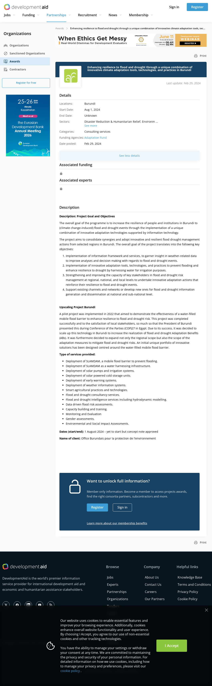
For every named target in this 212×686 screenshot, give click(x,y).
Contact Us (153, 584)
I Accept (172, 645)
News (113, 15)
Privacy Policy (188, 592)
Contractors (15, 69)
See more (90, 125)
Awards (12, 61)
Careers (151, 592)
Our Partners (155, 599)
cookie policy (70, 671)
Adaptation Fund (95, 137)
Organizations (16, 45)
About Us (152, 577)
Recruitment (87, 15)
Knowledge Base (190, 577)
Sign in (174, 7)
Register (197, 7)
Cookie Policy (187, 599)
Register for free (26, 82)
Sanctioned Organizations (24, 53)
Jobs (7, 15)
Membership (138, 15)
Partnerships (56, 15)
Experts (112, 584)
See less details (129, 155)
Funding (28, 15)
